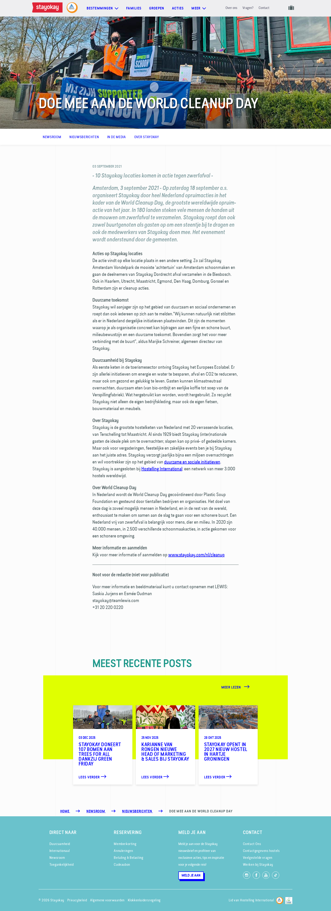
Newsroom (52, 137)
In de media (116, 137)
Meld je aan (191, 875)
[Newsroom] (96, 811)
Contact (264, 7)
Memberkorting (125, 843)
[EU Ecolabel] (288, 899)
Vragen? (248, 7)
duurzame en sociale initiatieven (192, 462)
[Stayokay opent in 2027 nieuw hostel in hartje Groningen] (228, 745)
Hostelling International (161, 468)
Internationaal (59, 850)
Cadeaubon (122, 864)
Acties (178, 8)
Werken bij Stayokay (258, 864)
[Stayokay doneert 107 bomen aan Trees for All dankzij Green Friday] (102, 745)
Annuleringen (123, 850)
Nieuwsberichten (84, 137)
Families (133, 8)
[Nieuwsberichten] (137, 811)
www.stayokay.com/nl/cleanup (196, 554)
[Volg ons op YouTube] (266, 875)
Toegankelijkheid (61, 864)
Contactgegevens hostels (261, 850)
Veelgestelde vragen (257, 857)
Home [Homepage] (65, 811)
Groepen (156, 8)
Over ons (231, 7)
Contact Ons (252, 843)
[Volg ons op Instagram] (246, 875)
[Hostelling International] (279, 899)
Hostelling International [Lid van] (257, 900)
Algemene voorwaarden (107, 900)
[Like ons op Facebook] (256, 875)
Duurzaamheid (59, 843)
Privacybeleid (77, 900)
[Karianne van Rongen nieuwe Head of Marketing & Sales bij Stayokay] (165, 745)
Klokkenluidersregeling (144, 900)
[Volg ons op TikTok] (275, 875)
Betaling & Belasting (128, 857)
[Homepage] (48, 8)
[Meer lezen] (240, 687)
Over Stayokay (146, 137)
